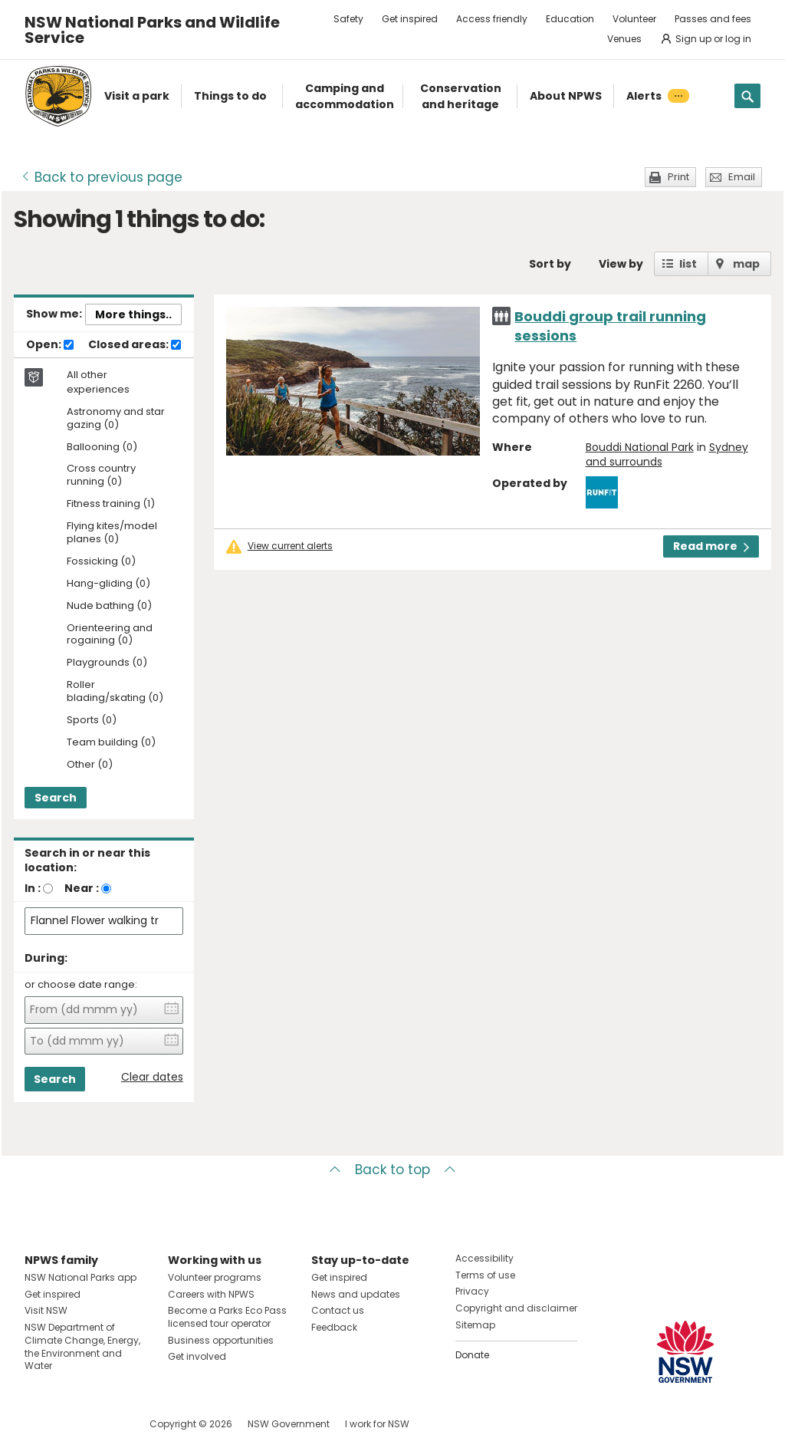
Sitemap (475, 1324)
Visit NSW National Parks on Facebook (39, 1424)
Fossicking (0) (101, 561)
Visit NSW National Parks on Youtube (104, 1424)
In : (33, 888)
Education (570, 18)
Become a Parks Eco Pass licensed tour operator (227, 1317)
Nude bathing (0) (109, 606)
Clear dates (152, 1077)
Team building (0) (111, 742)
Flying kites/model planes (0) (112, 533)
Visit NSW (46, 1310)
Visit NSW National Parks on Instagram (71, 1424)
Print (678, 176)
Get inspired (410, 18)
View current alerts (290, 546)
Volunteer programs (214, 1277)
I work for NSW (377, 1423)
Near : (81, 888)
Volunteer (634, 18)
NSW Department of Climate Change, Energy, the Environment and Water (82, 1346)
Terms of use (485, 1275)
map (746, 264)
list (688, 264)
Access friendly (491, 18)
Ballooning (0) (102, 447)
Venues (624, 38)
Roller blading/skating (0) (115, 692)
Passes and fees (713, 18)
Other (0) (90, 765)
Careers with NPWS (211, 1294)
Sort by (550, 264)
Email (741, 176)
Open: (50, 345)
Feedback (334, 1327)
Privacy (472, 1291)
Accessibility (484, 1258)
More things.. (133, 314)
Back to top (392, 1169)
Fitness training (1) (111, 504)
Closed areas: (134, 345)
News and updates (355, 1294)
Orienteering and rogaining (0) (110, 635)
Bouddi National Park (640, 447)
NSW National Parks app (80, 1277)
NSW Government (289, 1423)
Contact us (337, 1310)
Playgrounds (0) (107, 663)
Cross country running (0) (101, 475)
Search (55, 797)
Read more (711, 546)
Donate (472, 1354)
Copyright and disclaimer (516, 1308)
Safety (348, 18)
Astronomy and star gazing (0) (116, 419)
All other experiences (98, 382)
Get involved (197, 1356)
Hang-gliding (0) (108, 584)
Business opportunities (221, 1340)
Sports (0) (92, 720)
